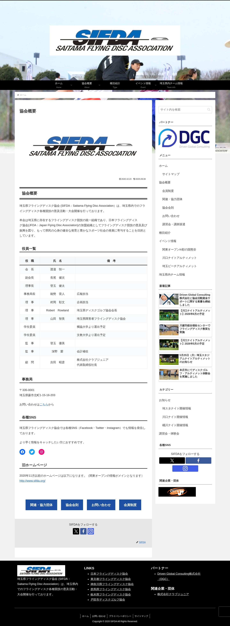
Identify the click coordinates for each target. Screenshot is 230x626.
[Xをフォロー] (76, 531)
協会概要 (165, 182)
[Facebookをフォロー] (83, 531)
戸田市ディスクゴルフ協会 (108, 599)
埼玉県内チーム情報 (172, 274)
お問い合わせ (171, 216)
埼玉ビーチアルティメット (179, 266)
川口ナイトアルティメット (179, 257)
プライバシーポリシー (120, 616)
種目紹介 (165, 232)
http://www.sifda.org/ (32, 480)
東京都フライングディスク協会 (111, 579)
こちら (44, 404)
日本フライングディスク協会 (109, 573)
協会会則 (168, 207)
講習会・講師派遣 (173, 224)
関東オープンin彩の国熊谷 (179, 249)
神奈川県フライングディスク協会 (112, 584)
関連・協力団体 (172, 199)
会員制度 (168, 190)
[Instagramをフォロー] (91, 531)
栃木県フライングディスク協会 (111, 594)
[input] (185, 109)
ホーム (163, 165)
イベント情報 (167, 241)
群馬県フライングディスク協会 (111, 589)
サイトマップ (171, 174)
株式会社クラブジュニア (173, 594)
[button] (209, 109)
